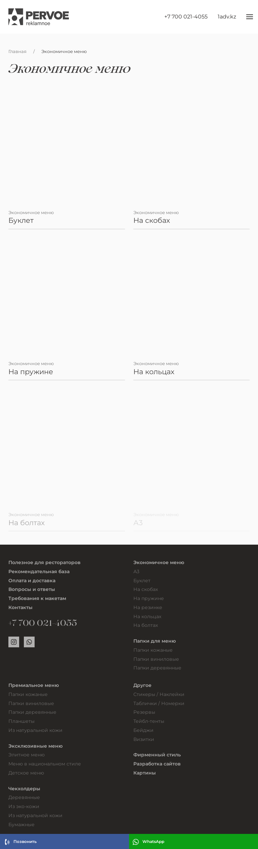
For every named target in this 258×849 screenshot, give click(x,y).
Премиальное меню (33, 685)
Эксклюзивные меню (35, 746)
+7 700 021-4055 (186, 16)
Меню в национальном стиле (44, 764)
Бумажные (21, 824)
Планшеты (21, 721)
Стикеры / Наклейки (158, 694)
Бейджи (143, 730)
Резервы (144, 712)
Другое (142, 685)
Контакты (20, 607)
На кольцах (147, 616)
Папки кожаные (153, 650)
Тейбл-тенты (148, 721)
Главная (17, 51)
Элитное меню (26, 755)
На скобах (145, 589)
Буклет (141, 581)
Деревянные (24, 797)
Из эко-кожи (23, 806)
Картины (144, 773)
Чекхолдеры (24, 789)
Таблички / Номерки (158, 703)
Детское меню (26, 773)
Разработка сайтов (157, 764)
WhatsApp (148, 842)
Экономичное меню (158, 562)
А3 (136, 571)
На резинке (147, 607)
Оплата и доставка (31, 581)
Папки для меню (154, 641)
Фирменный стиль (157, 755)
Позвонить (20, 842)
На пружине (148, 598)
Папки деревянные (157, 668)
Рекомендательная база (39, 571)
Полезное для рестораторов (44, 562)
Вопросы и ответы (31, 589)
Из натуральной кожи (35, 730)
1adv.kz (227, 16)
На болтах (145, 625)
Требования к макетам (37, 598)
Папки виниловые (156, 659)
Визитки (143, 739)
